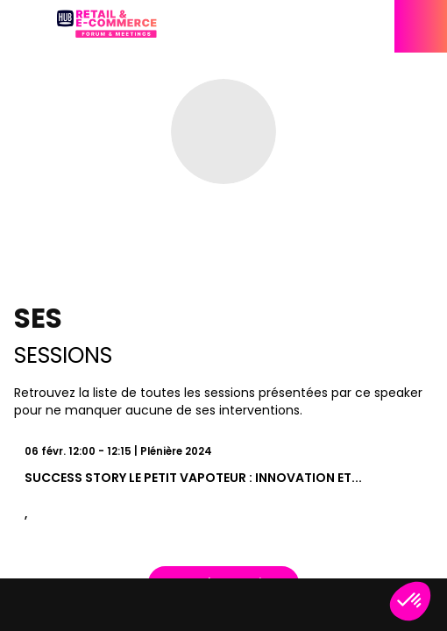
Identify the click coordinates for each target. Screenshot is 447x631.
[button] (26, 26)
